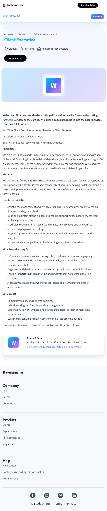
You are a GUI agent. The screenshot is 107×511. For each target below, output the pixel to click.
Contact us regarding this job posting (23, 472)
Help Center (9, 465)
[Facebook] (32, 495)
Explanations (10, 431)
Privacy (71, 504)
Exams (6, 425)
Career (6, 397)
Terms (58, 504)
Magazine (8, 444)
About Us (8, 403)
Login (6, 390)
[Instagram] (46, 495)
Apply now (97, 16)
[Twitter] (60, 495)
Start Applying (87, 5)
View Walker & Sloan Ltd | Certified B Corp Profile (54, 347)
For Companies (11, 438)
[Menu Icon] (102, 5)
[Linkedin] (74, 495)
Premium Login (11, 478)
